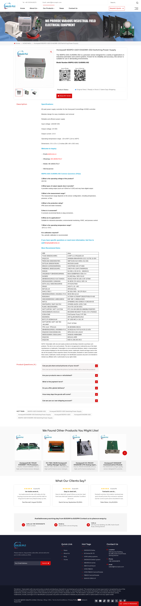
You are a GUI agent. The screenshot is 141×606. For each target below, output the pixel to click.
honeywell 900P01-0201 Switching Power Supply (65, 411)
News (61, 8)
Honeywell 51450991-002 (82, 414)
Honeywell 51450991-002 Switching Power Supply (34, 414)
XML (49, 600)
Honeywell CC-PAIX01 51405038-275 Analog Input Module (85, 464)
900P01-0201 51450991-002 (37, 411)
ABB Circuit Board (89, 566)
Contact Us (73, 8)
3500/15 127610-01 (90, 578)
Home (22, 8)
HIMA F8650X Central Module (93, 572)
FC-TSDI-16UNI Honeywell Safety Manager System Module (56, 464)
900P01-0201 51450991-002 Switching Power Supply (35, 418)
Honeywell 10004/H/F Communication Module (112, 464)
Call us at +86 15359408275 (35, 524)
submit (45, 563)
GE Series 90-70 (89, 553)
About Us (33, 8)
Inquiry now (64, 96)
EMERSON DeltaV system (92, 559)
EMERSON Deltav (89, 550)
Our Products (48, 8)
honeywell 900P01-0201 (62, 414)
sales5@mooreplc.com (116, 567)
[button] (124, 453)
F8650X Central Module (91, 575)
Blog (65, 556)
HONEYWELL (27, 43)
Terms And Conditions (59, 600)
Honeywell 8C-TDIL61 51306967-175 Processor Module (28, 464)
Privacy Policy (72, 600)
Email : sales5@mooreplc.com (52, 2)
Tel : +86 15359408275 (29, 2)
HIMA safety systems (91, 556)
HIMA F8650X (88, 569)
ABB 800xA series (89, 563)
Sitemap (40, 600)
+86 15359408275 (114, 561)
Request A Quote (117, 8)
